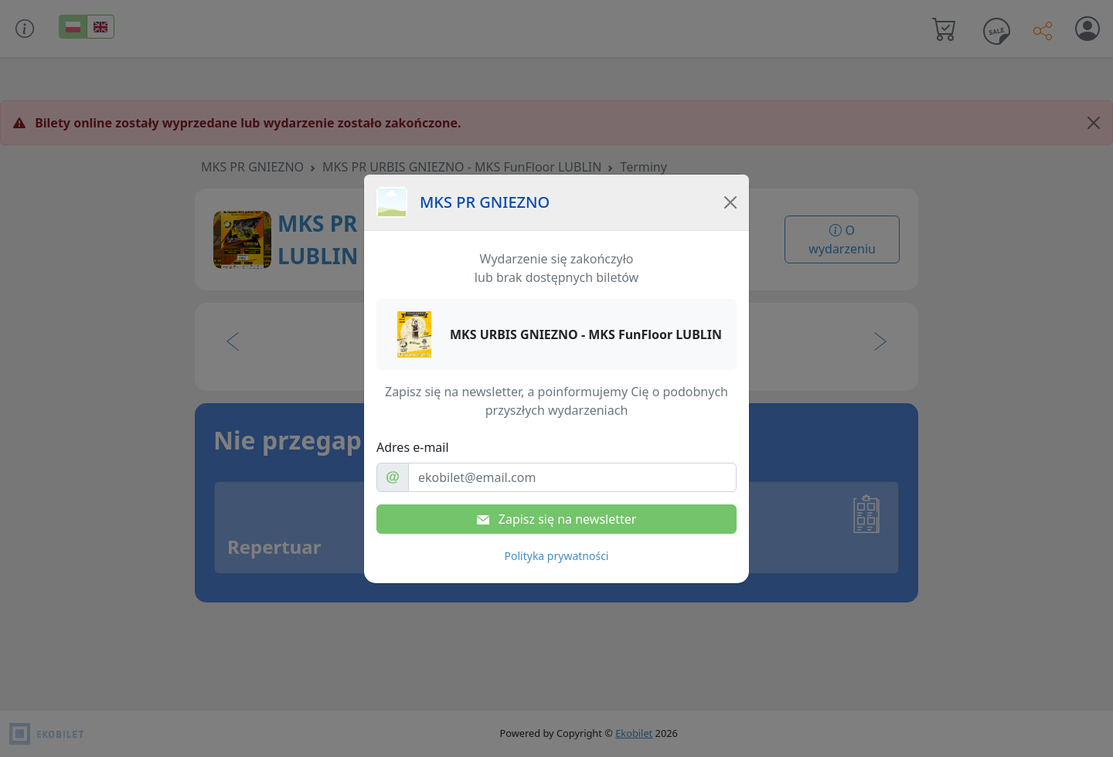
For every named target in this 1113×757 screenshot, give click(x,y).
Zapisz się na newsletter (557, 519)
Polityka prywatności (557, 555)
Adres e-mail (412, 447)
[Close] (730, 202)
